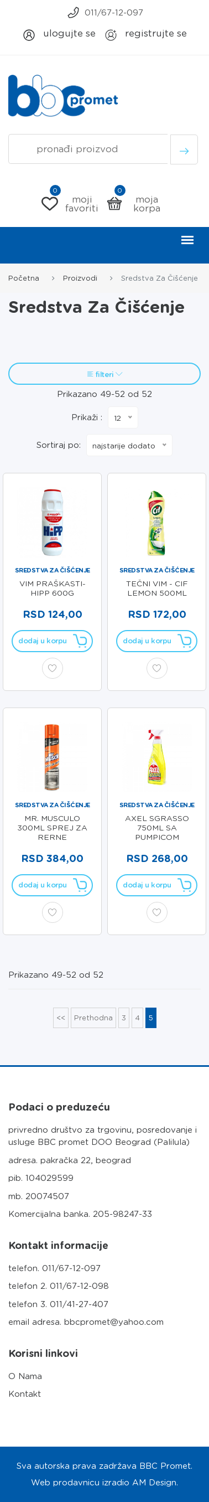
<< (60, 1018)
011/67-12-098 (79, 1286)
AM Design (154, 1483)
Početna (23, 278)
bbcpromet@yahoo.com (114, 1322)
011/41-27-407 (79, 1304)
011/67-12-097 (104, 12)
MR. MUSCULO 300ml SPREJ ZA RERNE (52, 828)
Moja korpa (133, 204)
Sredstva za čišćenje (52, 570)
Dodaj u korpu (52, 641)
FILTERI (105, 374)
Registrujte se (145, 35)
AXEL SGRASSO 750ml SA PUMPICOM (157, 828)
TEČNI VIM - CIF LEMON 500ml (157, 588)
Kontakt (24, 1394)
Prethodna (93, 1018)
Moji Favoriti (70, 204)
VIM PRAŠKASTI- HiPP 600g (52, 588)
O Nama (25, 1376)
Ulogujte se (59, 35)
